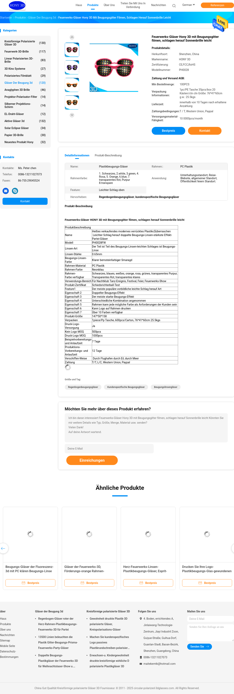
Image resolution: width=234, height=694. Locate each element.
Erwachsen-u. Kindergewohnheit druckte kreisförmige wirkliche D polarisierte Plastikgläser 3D (109, 661)
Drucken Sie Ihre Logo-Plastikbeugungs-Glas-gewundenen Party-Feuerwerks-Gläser (207, 571)
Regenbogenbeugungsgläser (83, 387)
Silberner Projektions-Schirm (25, 105)
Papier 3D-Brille (25, 135)
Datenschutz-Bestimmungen (9, 654)
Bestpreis (168, 131)
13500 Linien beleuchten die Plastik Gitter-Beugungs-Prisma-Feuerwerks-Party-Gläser (58, 642)
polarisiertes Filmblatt (25, 76)
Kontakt (25, 201)
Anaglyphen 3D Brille (25, 90)
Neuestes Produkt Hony (25, 142)
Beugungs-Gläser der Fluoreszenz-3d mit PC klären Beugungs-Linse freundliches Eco (29, 571)
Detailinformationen (77, 155)
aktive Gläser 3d (25, 121)
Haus (3, 618)
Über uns (5, 629)
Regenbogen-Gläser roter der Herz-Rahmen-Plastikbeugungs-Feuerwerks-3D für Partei (57, 624)
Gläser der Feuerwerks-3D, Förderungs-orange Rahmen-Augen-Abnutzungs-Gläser (84, 571)
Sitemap (5, 640)
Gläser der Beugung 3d (25, 83)
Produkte (5, 624)
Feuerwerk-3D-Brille (25, 51)
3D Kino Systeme (25, 69)
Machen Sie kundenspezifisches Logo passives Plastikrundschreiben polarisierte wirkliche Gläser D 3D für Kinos (110, 643)
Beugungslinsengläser (165, 387)
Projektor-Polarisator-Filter (25, 97)
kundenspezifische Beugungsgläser (126, 387)
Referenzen (217, 5)
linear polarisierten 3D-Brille (25, 60)
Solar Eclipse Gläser (25, 128)
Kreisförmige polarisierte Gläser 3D (25, 43)
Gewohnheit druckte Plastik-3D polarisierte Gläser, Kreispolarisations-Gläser (108, 624)
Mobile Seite (7, 646)
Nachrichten (7, 635)
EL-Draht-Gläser (25, 114)
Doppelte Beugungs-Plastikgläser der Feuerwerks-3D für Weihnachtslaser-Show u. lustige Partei (58, 661)
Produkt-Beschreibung (108, 155)
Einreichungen (92, 460)
